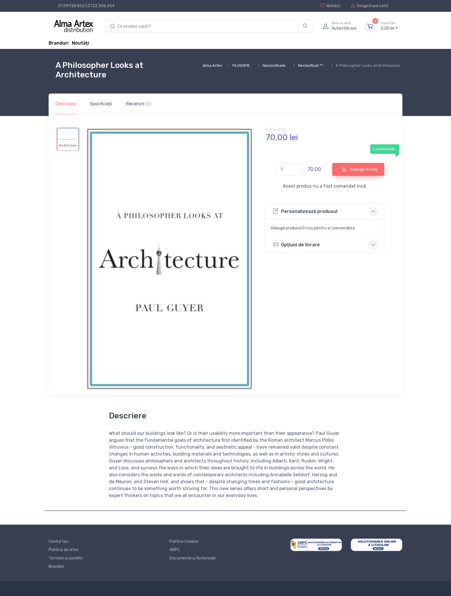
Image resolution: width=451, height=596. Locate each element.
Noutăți (80, 43)
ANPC (174, 549)
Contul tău (58, 541)
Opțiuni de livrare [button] (296, 244)
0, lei (389, 26)
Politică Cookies (184, 541)
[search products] (202, 26)
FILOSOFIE (241, 65)
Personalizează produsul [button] (305, 211)
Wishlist (330, 5)
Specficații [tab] (101, 103)
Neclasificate (274, 65)
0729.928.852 (71, 5)
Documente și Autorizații (192, 558)
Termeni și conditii (65, 558)
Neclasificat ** (310, 65)
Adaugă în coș (359, 169)
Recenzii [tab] (138, 103)
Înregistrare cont (369, 5)
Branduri (58, 43)
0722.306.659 (101, 5)
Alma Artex (212, 65)
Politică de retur (64, 549)
